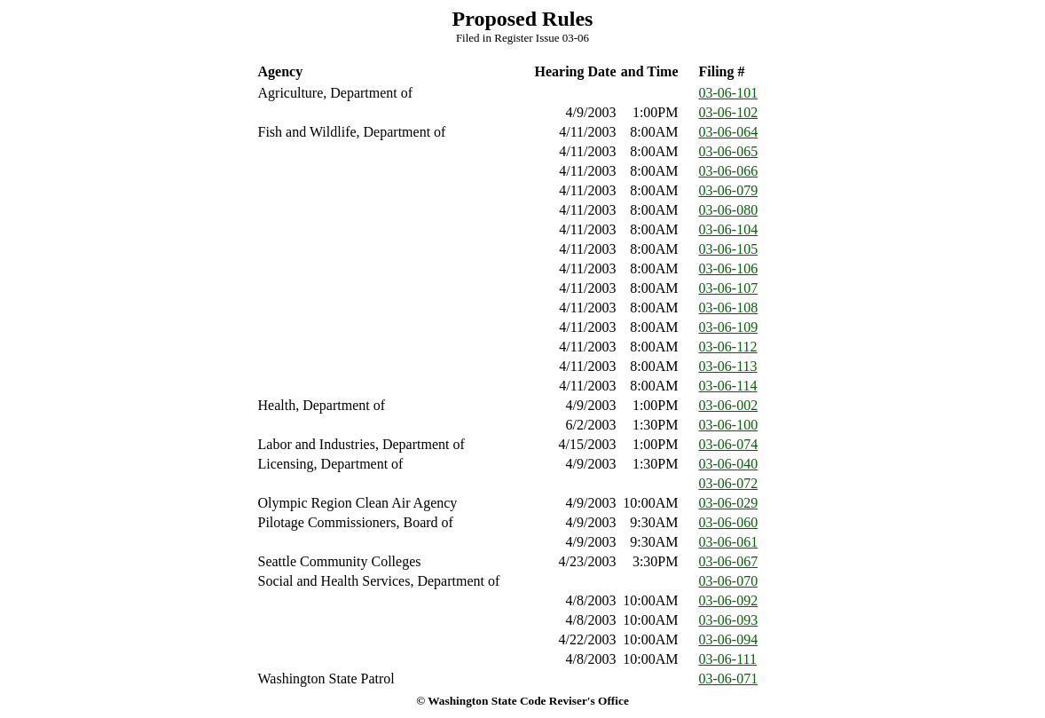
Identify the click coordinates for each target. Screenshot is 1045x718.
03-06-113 (728, 366)
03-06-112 (728, 346)
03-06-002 (728, 405)
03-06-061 (728, 541)
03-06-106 (728, 268)
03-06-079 (728, 190)
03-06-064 (728, 131)
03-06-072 (728, 483)
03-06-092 (728, 600)
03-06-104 (728, 229)
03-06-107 (728, 288)
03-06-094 (728, 639)
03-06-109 (728, 327)
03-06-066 (728, 170)
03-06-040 (728, 463)
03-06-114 (728, 385)
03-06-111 (728, 659)
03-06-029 (728, 502)
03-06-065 (728, 151)
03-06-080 (728, 209)
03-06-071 (728, 678)
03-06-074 (728, 444)
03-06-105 (728, 248)
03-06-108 (728, 307)
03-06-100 (728, 424)
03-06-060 (728, 522)
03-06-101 (728, 92)
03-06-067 (728, 561)
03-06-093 (728, 619)
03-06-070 (728, 580)
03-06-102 (728, 112)
